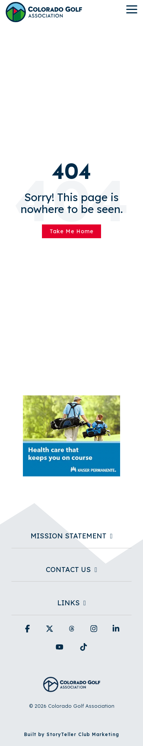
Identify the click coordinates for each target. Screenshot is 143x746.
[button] (131, 8)
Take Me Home (71, 231)
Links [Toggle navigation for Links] (68, 603)
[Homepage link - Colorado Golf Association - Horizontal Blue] (71, 687)
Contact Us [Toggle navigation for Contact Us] (68, 570)
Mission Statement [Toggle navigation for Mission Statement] (68, 536)
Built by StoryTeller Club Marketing (71, 734)
